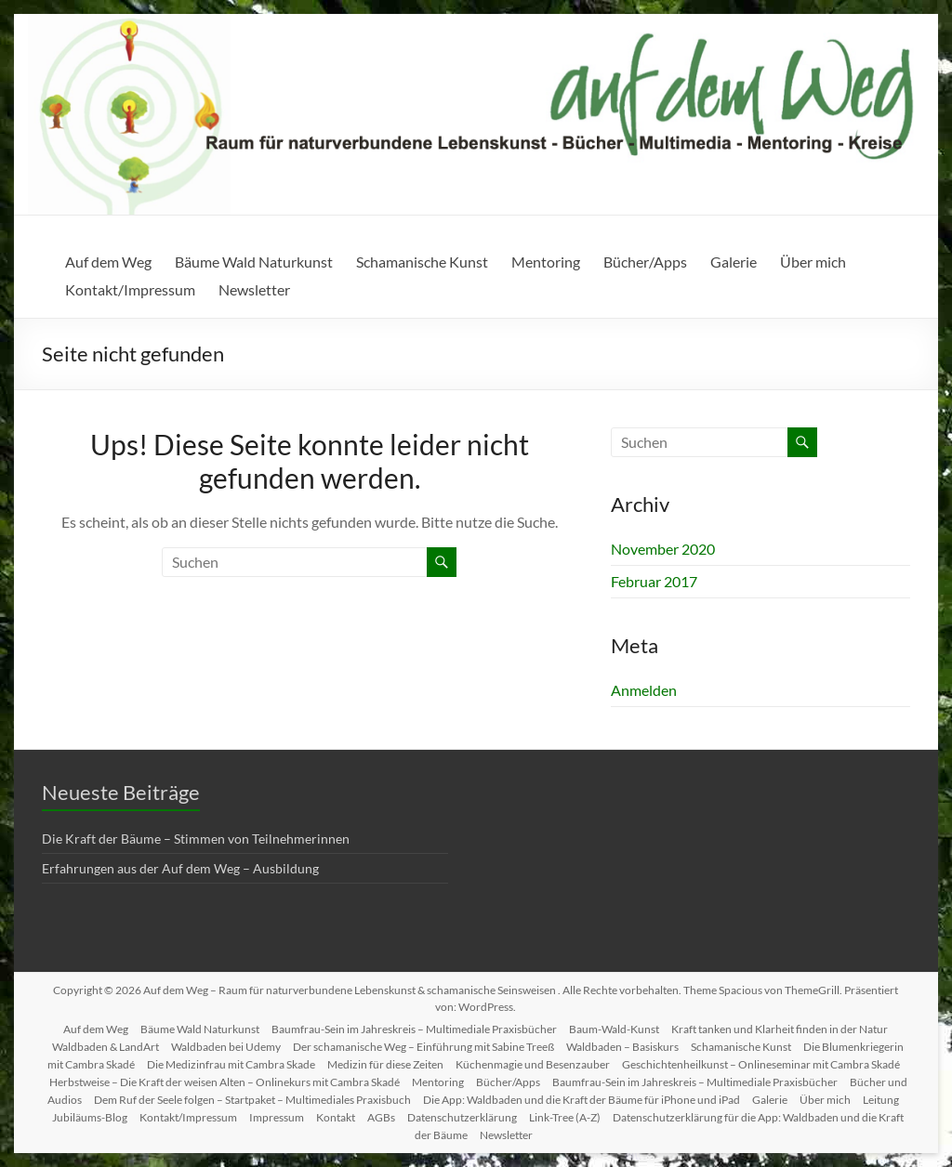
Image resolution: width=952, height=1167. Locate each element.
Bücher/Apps (645, 261)
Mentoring (545, 261)
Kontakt (335, 1117)
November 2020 (663, 548)
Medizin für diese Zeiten (385, 1064)
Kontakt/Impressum (130, 289)
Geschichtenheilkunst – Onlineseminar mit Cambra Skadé (761, 1064)
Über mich (813, 261)
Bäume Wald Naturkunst (254, 261)
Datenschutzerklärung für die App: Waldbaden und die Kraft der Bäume (660, 1126)
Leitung (881, 1100)
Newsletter (254, 289)
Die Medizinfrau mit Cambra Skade (231, 1064)
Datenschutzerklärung (462, 1117)
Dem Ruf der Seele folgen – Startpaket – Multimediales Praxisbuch (252, 1100)
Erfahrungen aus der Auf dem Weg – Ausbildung (180, 868)
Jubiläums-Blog (89, 1117)
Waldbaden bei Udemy (226, 1047)
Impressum (276, 1117)
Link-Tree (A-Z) (565, 1117)
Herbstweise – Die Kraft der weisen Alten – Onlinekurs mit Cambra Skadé (224, 1082)
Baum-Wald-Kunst (614, 1029)
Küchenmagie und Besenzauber (533, 1064)
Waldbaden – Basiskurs (622, 1047)
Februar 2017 (654, 581)
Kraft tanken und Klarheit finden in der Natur (779, 1029)
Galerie (733, 261)
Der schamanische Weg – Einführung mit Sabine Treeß (423, 1047)
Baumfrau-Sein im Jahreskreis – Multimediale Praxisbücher (414, 1029)
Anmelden (644, 690)
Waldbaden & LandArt (105, 1047)
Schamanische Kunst (422, 261)
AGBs (381, 1117)
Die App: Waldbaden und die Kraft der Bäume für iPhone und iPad (581, 1100)
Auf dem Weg (108, 261)
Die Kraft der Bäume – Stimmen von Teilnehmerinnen (196, 838)
